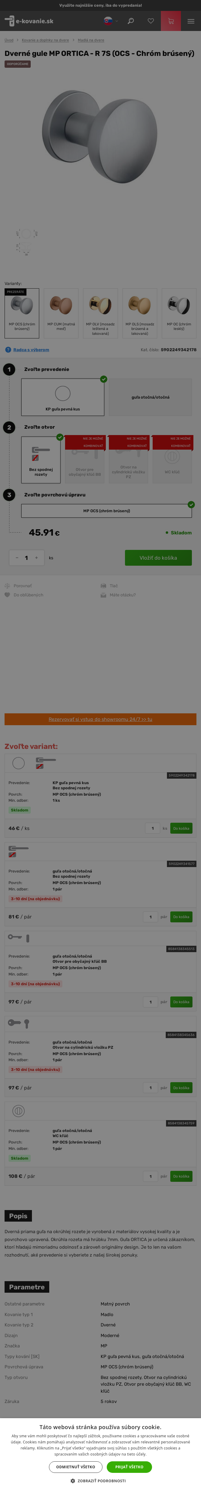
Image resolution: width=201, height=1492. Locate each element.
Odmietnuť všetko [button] (75, 1467)
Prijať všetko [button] (129, 1467)
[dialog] (100, 746)
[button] (100, 1481)
